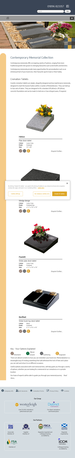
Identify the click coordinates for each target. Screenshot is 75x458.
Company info (8, 391)
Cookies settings (15, 194)
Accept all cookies (59, 194)
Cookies (66, 391)
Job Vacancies (23, 391)
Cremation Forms (38, 391)
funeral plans (55, 411)
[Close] (67, 183)
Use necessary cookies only (41, 194)
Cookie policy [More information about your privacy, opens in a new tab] (41, 188)
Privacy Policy (54, 391)
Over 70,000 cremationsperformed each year (26, 410)
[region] (37, 190)
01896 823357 (55, 6)
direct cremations (55, 409)
